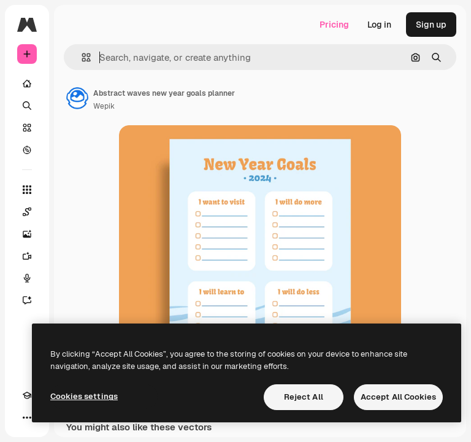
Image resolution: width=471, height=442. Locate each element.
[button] (81, 57)
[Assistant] (27, 300)
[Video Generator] (27, 256)
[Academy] (27, 395)
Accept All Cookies (398, 397)
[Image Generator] (27, 234)
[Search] (27, 105)
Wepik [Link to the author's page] (104, 106)
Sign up (431, 24)
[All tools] (27, 190)
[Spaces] (27, 212)
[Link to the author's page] (77, 98)
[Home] (27, 83)
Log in (379, 24)
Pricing (334, 24)
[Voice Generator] (27, 278)
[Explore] (27, 150)
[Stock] (27, 128)
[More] (27, 417)
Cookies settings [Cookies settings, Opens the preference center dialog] (84, 396)
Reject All (303, 397)
